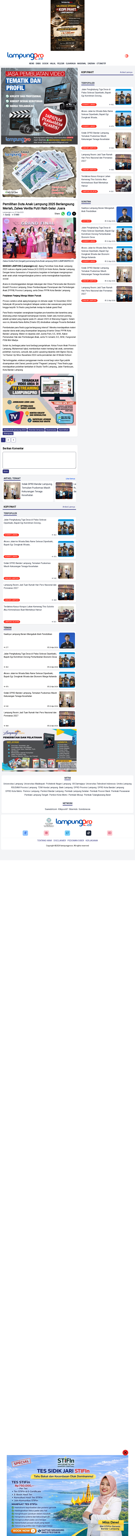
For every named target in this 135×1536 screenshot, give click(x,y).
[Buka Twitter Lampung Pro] (67, 833)
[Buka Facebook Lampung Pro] (25, 833)
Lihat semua (70, 479)
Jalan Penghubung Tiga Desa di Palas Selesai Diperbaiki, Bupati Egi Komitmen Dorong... (25, 521)
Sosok (45, 63)
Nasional (81, 63)
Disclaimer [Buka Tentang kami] (60, 840)
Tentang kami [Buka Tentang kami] (44, 840)
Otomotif (101, 63)
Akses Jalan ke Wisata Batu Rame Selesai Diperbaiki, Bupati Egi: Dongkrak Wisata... (28, 543)
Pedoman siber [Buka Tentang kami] (75, 840)
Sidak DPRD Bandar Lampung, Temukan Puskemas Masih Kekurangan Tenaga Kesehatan (27, 565)
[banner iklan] (39, 106)
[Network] (51, 809)
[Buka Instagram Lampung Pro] (46, 833)
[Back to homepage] (25, 56)
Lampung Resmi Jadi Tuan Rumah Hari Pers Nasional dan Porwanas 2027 (30, 586)
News (31, 63)
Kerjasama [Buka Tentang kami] (92, 840)
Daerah (91, 63)
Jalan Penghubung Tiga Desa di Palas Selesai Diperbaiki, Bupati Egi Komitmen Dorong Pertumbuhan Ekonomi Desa (30, 655)
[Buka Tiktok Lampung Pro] (88, 833)
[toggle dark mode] (127, 56)
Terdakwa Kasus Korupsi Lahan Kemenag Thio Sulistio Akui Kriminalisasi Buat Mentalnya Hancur (29, 608)
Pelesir (60, 63)
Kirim (6, 471)
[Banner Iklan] (67, 25)
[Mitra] (13, 784)
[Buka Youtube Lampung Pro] (109, 833)
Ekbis (38, 63)
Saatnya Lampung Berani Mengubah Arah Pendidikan (28, 634)
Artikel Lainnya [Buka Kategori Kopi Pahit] (69, 507)
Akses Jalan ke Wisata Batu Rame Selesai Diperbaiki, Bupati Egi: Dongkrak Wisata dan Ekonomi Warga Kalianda (30, 675)
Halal (53, 63)
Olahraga (71, 63)
